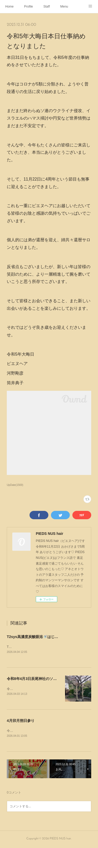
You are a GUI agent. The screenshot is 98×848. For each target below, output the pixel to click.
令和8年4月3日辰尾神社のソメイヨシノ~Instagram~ (50, 679)
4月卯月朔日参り (20, 721)
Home (9, 6)
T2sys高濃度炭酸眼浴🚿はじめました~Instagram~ (49, 637)
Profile (28, 6)
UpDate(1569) (15, 485)
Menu (64, 6)
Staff (46, 6)
